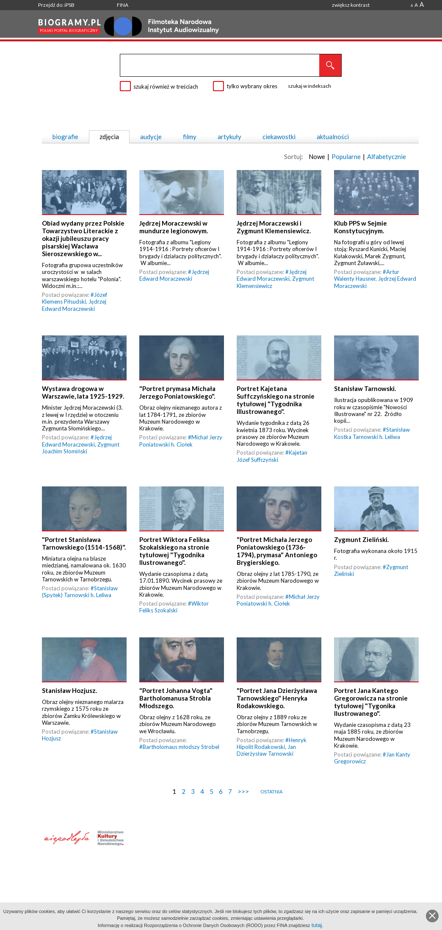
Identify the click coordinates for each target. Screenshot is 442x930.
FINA (122, 5)
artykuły (229, 136)
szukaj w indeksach (309, 86)
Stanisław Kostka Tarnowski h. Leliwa (372, 433)
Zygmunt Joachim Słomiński (80, 448)
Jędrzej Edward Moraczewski (74, 305)
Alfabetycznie (386, 156)
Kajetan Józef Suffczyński (272, 456)
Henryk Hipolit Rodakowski (272, 743)
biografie (65, 136)
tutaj (317, 925)
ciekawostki (279, 136)
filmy (189, 136)
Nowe (317, 156)
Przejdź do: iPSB (56, 5)
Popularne (346, 156)
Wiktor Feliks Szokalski (174, 607)
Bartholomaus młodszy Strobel (181, 746)
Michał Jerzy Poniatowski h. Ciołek (180, 440)
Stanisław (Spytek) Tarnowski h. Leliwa (80, 591)
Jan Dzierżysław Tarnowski (266, 750)
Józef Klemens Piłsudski (74, 298)
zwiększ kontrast (351, 5)
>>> (243, 791)
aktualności (333, 136)
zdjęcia (109, 136)
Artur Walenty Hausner (366, 275)
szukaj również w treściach (165, 86)
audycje (151, 136)
